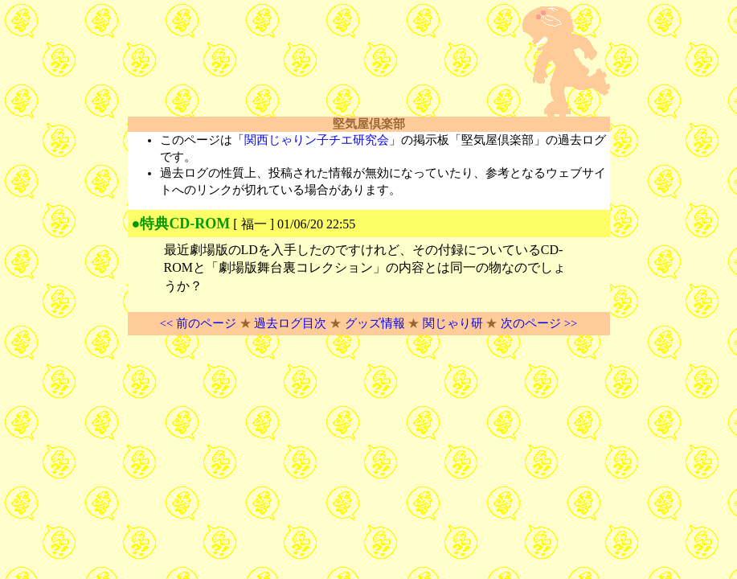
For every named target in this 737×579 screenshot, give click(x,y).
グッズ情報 (375, 323)
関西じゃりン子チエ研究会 (316, 139)
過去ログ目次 (290, 323)
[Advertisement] (316, 62)
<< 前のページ (198, 323)
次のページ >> (539, 323)
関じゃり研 (453, 323)
